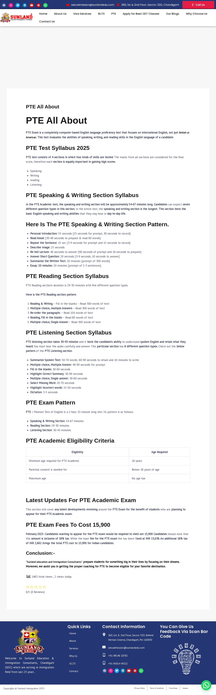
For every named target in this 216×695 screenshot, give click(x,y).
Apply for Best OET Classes (141, 14)
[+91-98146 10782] (104, 660)
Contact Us (47, 21)
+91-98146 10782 (120, 660)
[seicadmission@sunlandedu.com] (104, 652)
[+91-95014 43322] (104, 668)
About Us (60, 14)
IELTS (101, 14)
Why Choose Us (196, 14)
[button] (206, 686)
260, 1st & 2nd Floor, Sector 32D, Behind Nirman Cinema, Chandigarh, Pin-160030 (130, 639)
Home (43, 14)
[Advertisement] (108, 51)
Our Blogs (172, 14)
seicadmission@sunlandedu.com (128, 652)
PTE (113, 14)
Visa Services (82, 14)
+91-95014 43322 (120, 668)
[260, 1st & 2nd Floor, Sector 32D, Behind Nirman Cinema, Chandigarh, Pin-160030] (104, 635)
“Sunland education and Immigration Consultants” (56, 562)
